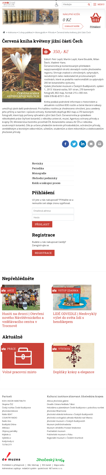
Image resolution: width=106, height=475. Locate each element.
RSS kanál (46, 465)
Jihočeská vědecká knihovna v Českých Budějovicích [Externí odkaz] (70, 414)
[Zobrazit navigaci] (99, 4)
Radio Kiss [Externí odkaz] (6, 421)
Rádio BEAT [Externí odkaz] (7, 414)
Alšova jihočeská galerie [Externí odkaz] (58, 401)
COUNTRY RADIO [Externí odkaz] (9, 417)
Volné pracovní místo (19, 372)
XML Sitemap (33, 465)
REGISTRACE (43, 253)
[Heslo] (53, 217)
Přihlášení (95, 26)
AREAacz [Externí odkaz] (6, 427)
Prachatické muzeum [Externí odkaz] (56, 431)
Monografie (40, 32)
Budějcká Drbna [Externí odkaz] (9, 424)
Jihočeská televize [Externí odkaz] (10, 411)
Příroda (51, 32)
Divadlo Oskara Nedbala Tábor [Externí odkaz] (61, 404)
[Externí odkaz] (11, 456)
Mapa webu (59, 465)
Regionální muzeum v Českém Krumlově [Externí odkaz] (65, 437)
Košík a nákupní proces (46, 183)
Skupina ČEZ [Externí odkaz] (7, 404)
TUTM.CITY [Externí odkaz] (7, 444)
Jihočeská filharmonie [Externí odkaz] (56, 411)
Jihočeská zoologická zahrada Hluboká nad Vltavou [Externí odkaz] (69, 417)
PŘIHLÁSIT (42, 224)
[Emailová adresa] (53, 211)
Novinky (37, 163)
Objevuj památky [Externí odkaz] (9, 431)
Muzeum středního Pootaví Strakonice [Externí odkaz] (64, 427)
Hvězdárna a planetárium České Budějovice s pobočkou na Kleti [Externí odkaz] (75, 407)
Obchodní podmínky (44, 178)
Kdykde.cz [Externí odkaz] (6, 434)
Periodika (38, 168)
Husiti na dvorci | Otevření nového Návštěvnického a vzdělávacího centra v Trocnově (23, 319)
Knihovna (12, 32)
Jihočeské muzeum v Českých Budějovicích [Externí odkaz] (66, 421)
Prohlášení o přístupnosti (13, 465)
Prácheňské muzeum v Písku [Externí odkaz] (59, 434)
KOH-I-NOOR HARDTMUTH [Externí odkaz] (14, 401)
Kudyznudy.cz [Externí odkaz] (8, 441)
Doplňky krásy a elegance (73, 372)
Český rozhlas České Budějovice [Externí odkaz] (16, 407)
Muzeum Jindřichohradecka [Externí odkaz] (59, 424)
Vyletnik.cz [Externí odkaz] (6, 437)
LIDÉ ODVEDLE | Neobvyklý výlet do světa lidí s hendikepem (75, 317)
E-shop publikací (25, 32)
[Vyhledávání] (76, 4)
